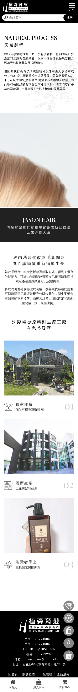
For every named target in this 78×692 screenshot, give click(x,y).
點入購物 (39, 684)
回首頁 (13, 684)
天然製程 (46, 674)
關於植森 (28, 674)
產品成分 (63, 674)
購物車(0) (65, 684)
